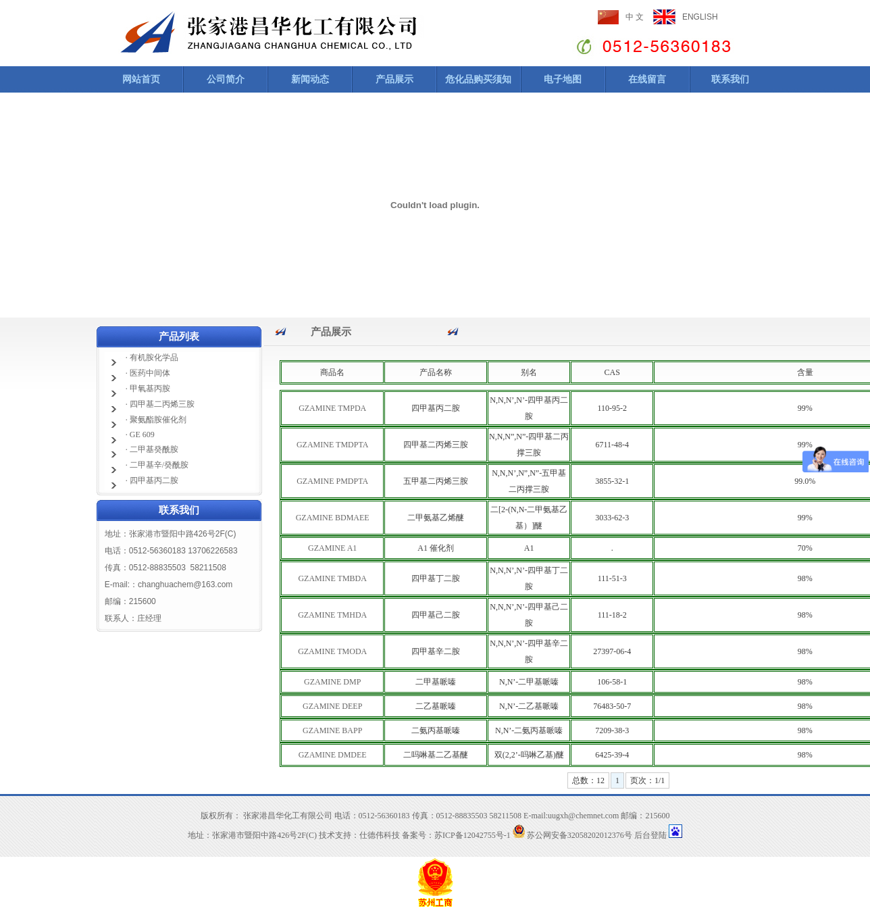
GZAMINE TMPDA (332, 408)
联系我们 (730, 79)
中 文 (634, 17)
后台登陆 (650, 835)
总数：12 (588, 780)
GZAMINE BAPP (332, 730)
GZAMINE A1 (332, 548)
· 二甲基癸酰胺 (152, 449)
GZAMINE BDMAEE (332, 517)
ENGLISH (700, 17)
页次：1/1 (647, 780)
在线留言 (647, 79)
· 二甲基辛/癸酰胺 (157, 465)
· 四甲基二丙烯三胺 (160, 404)
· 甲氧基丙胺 (148, 388)
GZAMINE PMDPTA (332, 481)
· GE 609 (140, 434)
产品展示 (394, 79)
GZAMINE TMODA (332, 651)
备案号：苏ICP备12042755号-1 (456, 835)
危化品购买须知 (478, 79)
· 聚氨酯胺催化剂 (156, 419)
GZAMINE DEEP (332, 706)
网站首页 (141, 79)
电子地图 (563, 79)
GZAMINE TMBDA (332, 578)
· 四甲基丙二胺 (152, 480)
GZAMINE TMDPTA (332, 444)
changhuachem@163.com (185, 584)
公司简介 (226, 79)
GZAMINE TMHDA (332, 615)
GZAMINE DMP (332, 682)
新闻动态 (310, 79)
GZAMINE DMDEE (333, 755)
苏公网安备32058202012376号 (572, 835)
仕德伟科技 (379, 835)
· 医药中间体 (148, 373)
